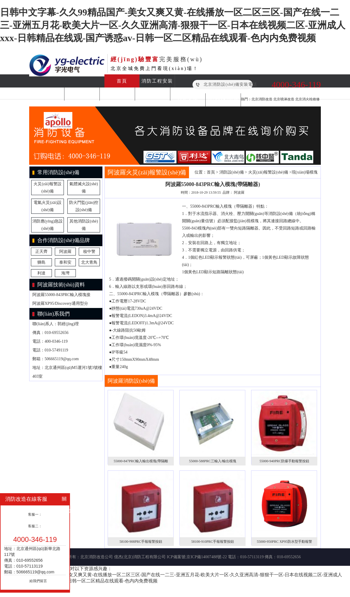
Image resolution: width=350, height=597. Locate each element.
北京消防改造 (261, 99)
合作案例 (187, 99)
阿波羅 (65, 251)
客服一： (35, 514)
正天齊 (41, 251)
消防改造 (46, 94)
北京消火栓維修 (307, 99)
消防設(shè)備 (152, 94)
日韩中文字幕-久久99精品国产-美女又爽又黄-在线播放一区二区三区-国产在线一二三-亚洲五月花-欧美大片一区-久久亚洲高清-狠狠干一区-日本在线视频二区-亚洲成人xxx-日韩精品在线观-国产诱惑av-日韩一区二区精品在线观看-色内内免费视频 (172, 25)
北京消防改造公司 (96, 557)
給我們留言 (38, 581)
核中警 (89, 251)
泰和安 (65, 262)
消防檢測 (117, 94)
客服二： (35, 526)
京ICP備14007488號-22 (206, 557)
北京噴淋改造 (283, 99)
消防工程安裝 (157, 80)
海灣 (65, 273)
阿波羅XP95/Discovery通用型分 (60, 303)
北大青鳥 (89, 262)
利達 (41, 273)
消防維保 (81, 94)
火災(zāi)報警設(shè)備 (268, 172)
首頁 (122, 80)
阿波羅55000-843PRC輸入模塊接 (61, 295)
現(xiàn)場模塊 (305, 172)
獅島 (41, 262)
